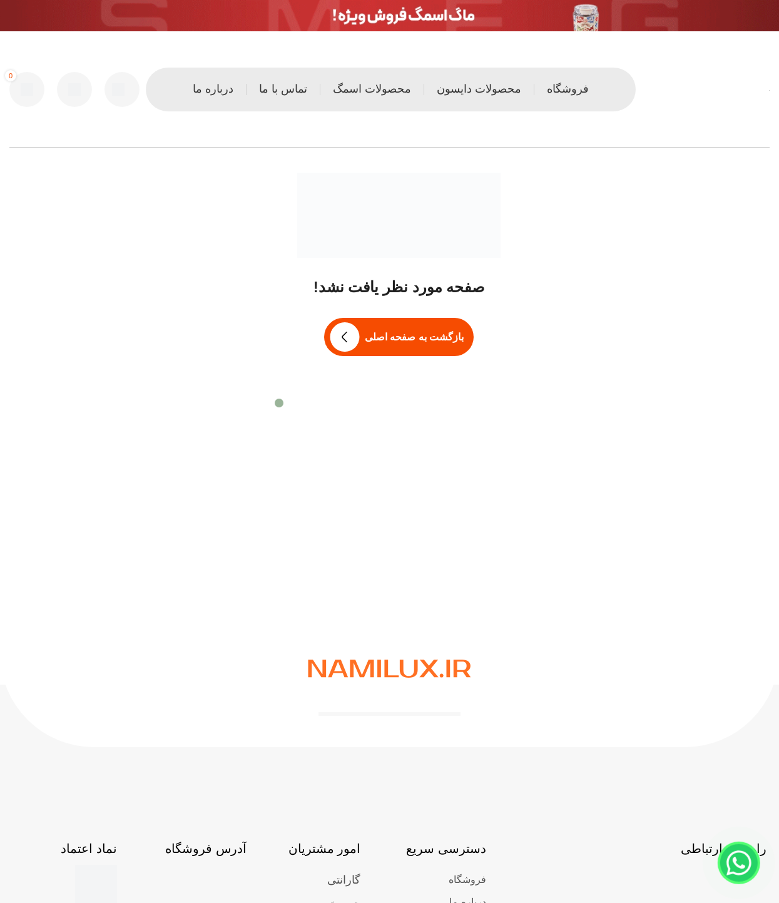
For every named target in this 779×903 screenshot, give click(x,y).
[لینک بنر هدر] (389, 15)
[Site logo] (769, 89)
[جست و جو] (122, 89)
